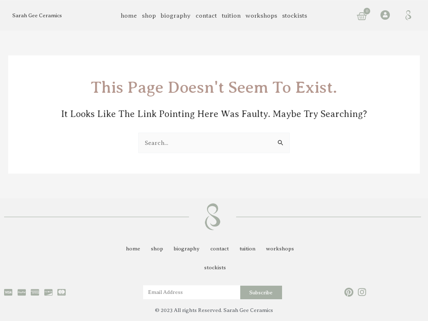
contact (206, 15)
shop (149, 15)
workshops (261, 15)
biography (176, 15)
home (129, 15)
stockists (294, 15)
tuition (231, 15)
